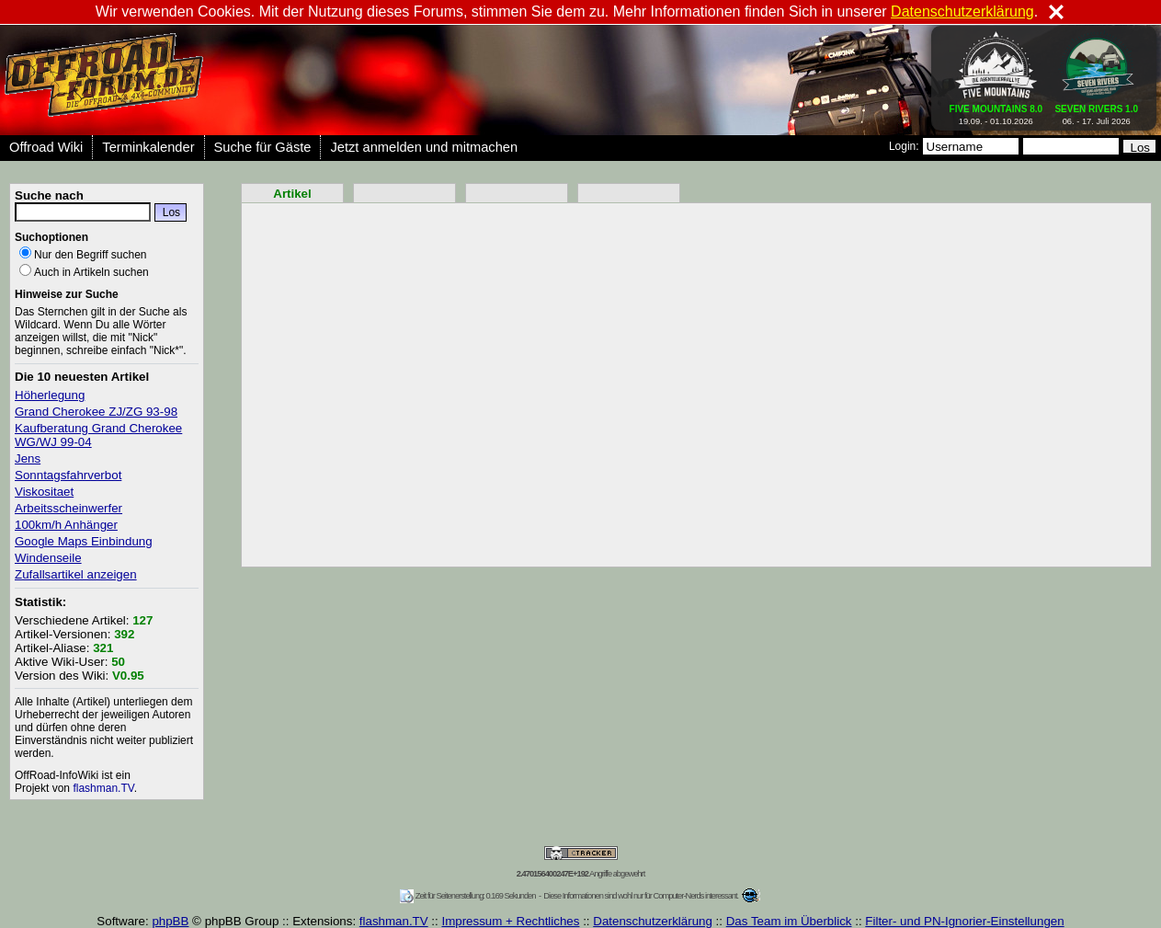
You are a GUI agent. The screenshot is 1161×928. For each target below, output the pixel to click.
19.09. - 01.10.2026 (996, 111)
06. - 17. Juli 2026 (1096, 111)
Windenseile (48, 558)
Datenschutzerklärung (652, 921)
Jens (27, 458)
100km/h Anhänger (66, 525)
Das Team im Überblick (789, 921)
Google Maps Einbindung (84, 541)
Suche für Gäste (263, 147)
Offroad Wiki (46, 147)
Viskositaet (44, 491)
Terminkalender (148, 147)
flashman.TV (103, 788)
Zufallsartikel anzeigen (76, 574)
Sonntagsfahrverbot (68, 475)
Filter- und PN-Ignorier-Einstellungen (964, 921)
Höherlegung (50, 395)
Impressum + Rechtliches (510, 921)
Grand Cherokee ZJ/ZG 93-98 (96, 411)
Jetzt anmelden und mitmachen (424, 147)
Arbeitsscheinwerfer (68, 508)
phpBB (170, 921)
